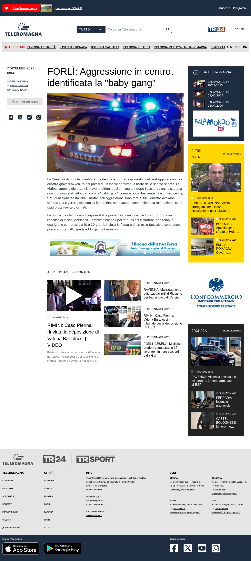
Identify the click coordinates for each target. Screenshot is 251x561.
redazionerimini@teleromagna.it (185, 512)
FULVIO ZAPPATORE (19, 85)
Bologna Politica (136, 47)
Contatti (7, 504)
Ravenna (48, 512)
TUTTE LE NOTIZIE (232, 154)
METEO (237, 47)
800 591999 (220, 489)
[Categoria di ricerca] (91, 29)
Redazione (7, 488)
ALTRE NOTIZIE (197, 154)
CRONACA (23, 81)
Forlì (47, 504)
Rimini (47, 520)
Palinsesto (223, 8)
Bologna (49, 480)
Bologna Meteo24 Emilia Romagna (180, 47)
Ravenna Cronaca (73, 47)
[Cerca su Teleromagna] (134, 29)
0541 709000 (179, 508)
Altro (47, 527)
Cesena (48, 488)
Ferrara (48, 496)
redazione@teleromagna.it (182, 489)
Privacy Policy (10, 512)
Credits (6, 520)
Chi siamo (7, 480)
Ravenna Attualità (41, 47)
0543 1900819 (221, 508)
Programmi (240, 8)
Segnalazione (11, 527)
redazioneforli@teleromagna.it (226, 512)
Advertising (8, 496)
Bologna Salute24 (105, 47)
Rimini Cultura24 (223, 47)
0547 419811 (179, 486)
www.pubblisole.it (94, 515)
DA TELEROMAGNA (217, 72)
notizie (226, 29)
